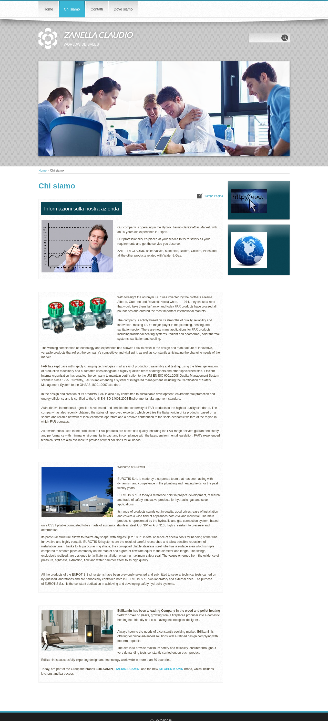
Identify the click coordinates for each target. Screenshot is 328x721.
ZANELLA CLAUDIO (98, 34)
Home (48, 9)
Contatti (97, 9)
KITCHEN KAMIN (171, 669)
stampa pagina (213, 195)
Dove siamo (123, 9)
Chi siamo (72, 9)
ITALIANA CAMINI (127, 669)
